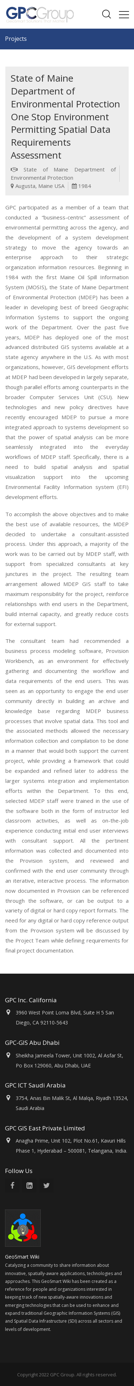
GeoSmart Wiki (23, 1256)
